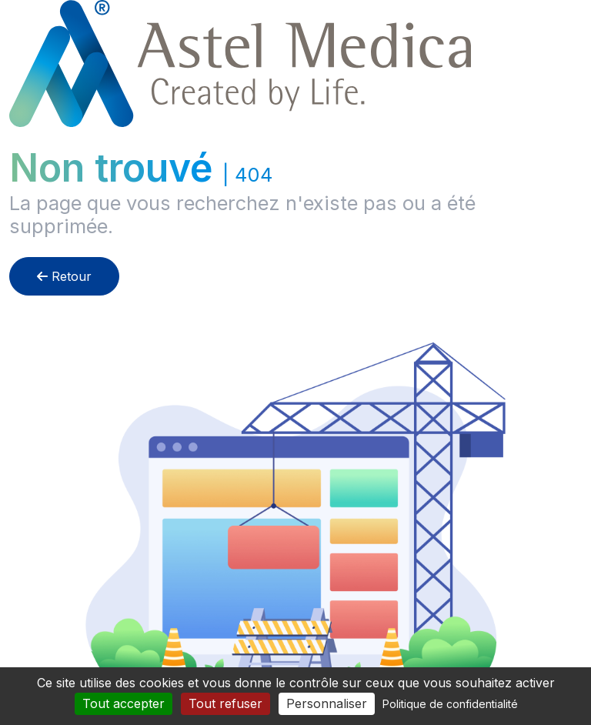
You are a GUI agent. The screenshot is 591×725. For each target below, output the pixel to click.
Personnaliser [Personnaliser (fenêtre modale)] (326, 703)
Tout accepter (123, 703)
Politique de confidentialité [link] (450, 703)
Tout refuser (225, 703)
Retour (64, 276)
